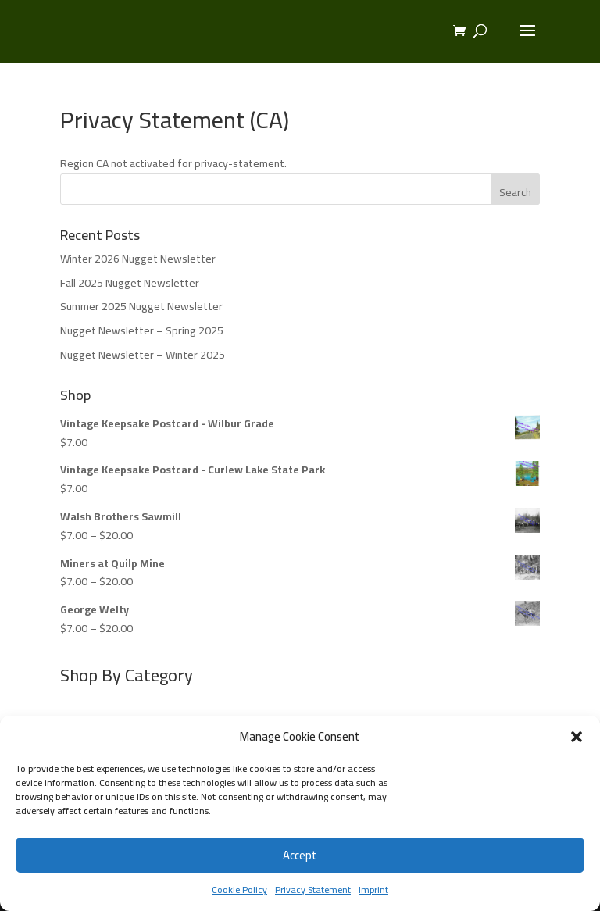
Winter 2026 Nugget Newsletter (138, 258)
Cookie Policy (239, 889)
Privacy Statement (313, 889)
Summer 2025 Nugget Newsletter (141, 306)
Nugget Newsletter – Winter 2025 (142, 355)
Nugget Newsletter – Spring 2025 (141, 330)
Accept (300, 855)
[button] (576, 737)
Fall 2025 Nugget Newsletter (129, 283)
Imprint (373, 889)
